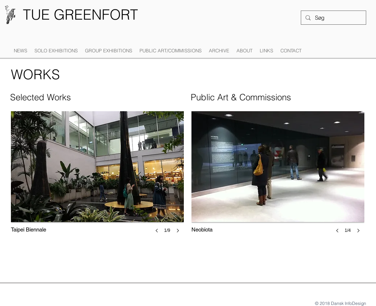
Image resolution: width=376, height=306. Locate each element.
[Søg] (333, 17)
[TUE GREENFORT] (80, 15)
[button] (56, 51)
